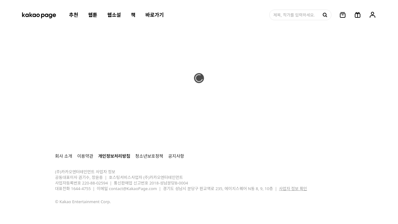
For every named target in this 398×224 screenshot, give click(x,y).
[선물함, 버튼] (357, 15)
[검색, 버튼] (324, 15)
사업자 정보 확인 (293, 188)
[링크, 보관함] (342, 15)
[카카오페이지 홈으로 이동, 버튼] (39, 15)
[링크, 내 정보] (372, 15)
